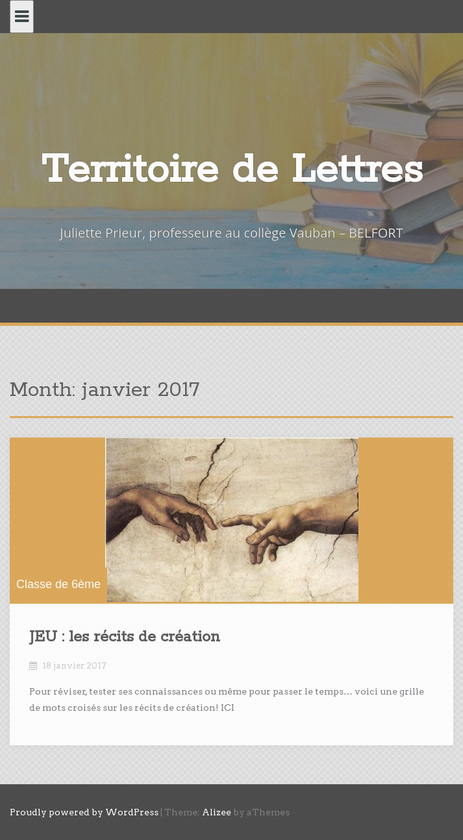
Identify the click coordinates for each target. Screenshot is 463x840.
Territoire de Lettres (232, 170)
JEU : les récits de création (124, 637)
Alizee (216, 812)
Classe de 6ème (58, 584)
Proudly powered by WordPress (84, 812)
